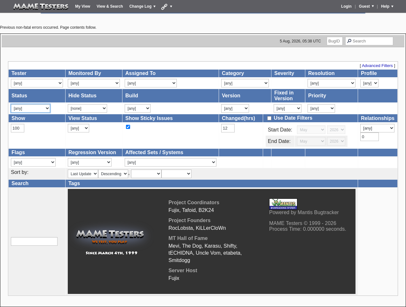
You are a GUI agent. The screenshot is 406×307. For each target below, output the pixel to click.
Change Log (140, 6)
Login (346, 6)
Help (385, 6)
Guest (364, 6)
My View (82, 6)
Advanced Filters (377, 65)
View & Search (110, 6)
